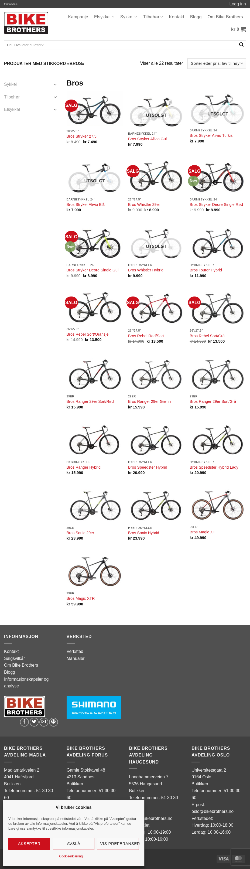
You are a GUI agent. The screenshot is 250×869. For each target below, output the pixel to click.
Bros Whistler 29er (144, 204)
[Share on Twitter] (34, 722)
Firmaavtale (11, 3)
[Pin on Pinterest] (53, 722)
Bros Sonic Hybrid (143, 533)
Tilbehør (153, 16)
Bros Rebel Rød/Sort (146, 336)
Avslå (73, 843)
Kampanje (78, 17)
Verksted (75, 651)
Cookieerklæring (71, 856)
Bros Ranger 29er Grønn (149, 401)
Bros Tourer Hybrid (206, 270)
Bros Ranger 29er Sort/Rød (90, 401)
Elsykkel (104, 16)
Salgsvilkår (14, 658)
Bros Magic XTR (81, 598)
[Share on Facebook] (24, 722)
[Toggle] (55, 84)
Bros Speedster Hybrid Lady (214, 467)
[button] (238, 29)
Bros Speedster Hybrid (147, 467)
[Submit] (241, 44)
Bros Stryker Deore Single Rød (216, 204)
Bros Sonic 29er (80, 533)
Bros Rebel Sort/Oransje (88, 334)
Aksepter (29, 843)
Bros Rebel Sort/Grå (207, 336)
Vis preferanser (119, 843)
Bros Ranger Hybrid (84, 467)
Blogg (196, 17)
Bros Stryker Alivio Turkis (211, 135)
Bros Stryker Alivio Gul (147, 139)
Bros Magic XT (202, 532)
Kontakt (176, 17)
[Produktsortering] (216, 63)
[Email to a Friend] (43, 722)
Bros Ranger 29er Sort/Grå (213, 401)
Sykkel (128, 16)
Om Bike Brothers (225, 17)
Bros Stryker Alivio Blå (86, 204)
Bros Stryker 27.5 (82, 136)
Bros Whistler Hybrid (145, 270)
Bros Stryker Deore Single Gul (93, 270)
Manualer (76, 658)
